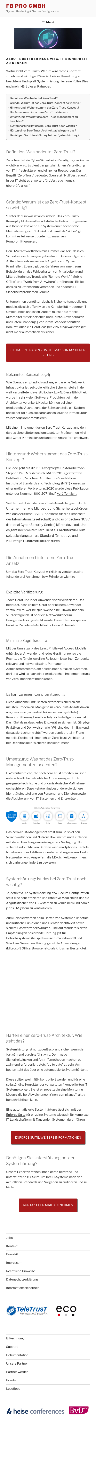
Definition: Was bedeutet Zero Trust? (34, 98)
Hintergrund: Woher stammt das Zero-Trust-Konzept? (44, 107)
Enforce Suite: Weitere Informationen (48, 1137)
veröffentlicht (67, 493)
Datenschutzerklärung (22, 1279)
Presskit (12, 1254)
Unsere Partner (17, 1363)
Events (11, 1380)
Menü (48, 22)
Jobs (9, 1238)
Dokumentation (17, 1355)
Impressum (14, 1263)
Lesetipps (13, 1389)
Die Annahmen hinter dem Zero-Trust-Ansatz (39, 112)
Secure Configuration (73, 893)
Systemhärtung (40, 893)
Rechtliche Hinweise (20, 1271)
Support (12, 1347)
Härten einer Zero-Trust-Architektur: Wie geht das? (43, 130)
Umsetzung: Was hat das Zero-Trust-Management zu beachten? (44, 119)
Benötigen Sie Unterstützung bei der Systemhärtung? (44, 135)
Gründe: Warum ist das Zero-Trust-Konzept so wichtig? (45, 102)
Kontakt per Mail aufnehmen (48, 1205)
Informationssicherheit (22, 1288)
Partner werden (17, 1372)
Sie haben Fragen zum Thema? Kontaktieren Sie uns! (48, 352)
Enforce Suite (15, 1115)
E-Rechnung (15, 1338)
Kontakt (11, 1246)
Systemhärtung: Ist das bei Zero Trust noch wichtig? (43, 125)
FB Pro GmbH (26, 6)
